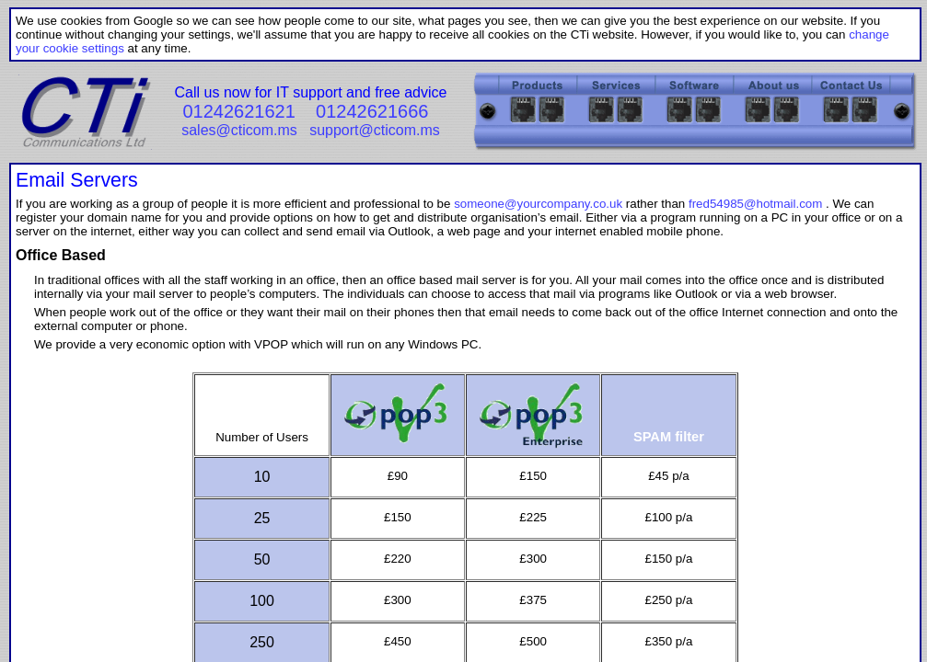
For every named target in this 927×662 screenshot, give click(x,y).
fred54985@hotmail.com (755, 204)
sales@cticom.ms (239, 130)
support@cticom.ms (374, 130)
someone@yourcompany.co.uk (538, 204)
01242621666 (372, 111)
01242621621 (238, 111)
